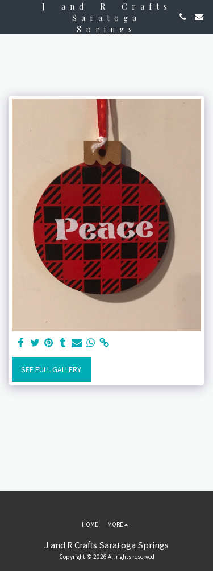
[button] (12, 16)
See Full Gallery (51, 369)
